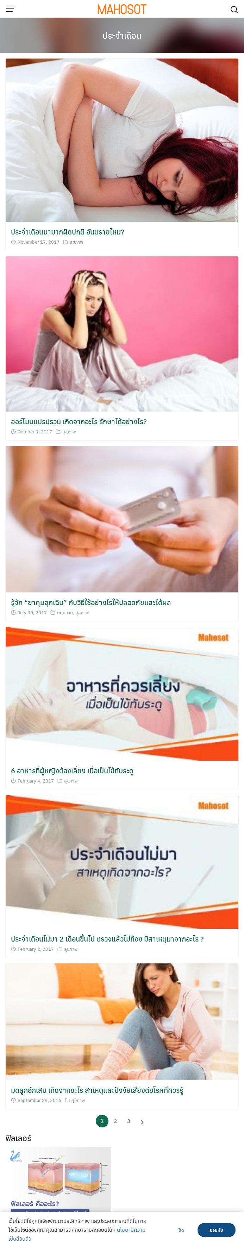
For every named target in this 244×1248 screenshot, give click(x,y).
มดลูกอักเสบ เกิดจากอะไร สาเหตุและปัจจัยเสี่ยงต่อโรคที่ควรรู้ (97, 1090)
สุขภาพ (76, 241)
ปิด (181, 1230)
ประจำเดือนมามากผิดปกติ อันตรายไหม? (67, 231)
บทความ (65, 612)
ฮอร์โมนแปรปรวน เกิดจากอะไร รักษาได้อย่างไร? (79, 421)
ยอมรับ (216, 1230)
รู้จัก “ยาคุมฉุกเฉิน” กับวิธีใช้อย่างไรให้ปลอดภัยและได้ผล (91, 602)
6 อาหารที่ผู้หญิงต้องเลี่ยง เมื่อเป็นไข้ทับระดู (72, 770)
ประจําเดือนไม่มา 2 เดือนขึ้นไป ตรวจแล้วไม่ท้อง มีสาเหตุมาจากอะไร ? (107, 938)
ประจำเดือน (122, 35)
